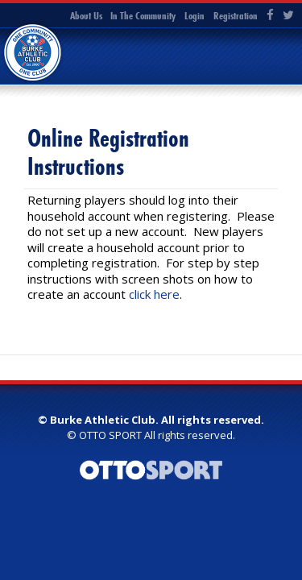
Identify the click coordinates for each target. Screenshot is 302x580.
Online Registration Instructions (108, 152)
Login (194, 15)
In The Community (143, 15)
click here (154, 294)
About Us (86, 15)
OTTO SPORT (110, 435)
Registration (235, 15)
